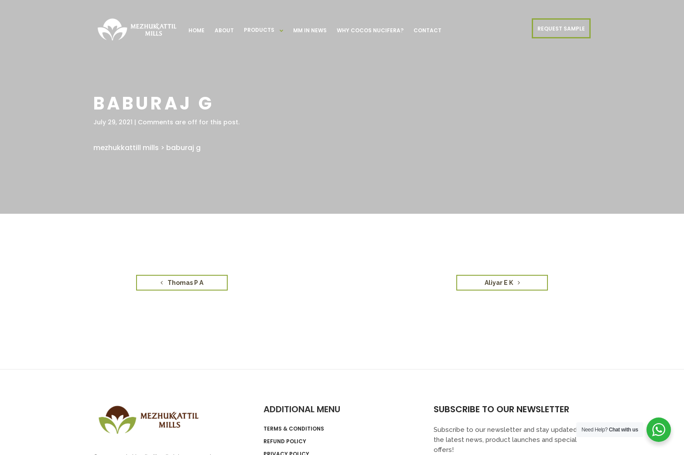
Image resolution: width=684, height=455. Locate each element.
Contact (427, 30)
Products (259, 30)
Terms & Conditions (293, 428)
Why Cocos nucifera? (370, 30)
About (224, 30)
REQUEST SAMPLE (561, 28)
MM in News (310, 30)
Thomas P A (182, 282)
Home (196, 30)
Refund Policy (284, 441)
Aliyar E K (502, 282)
